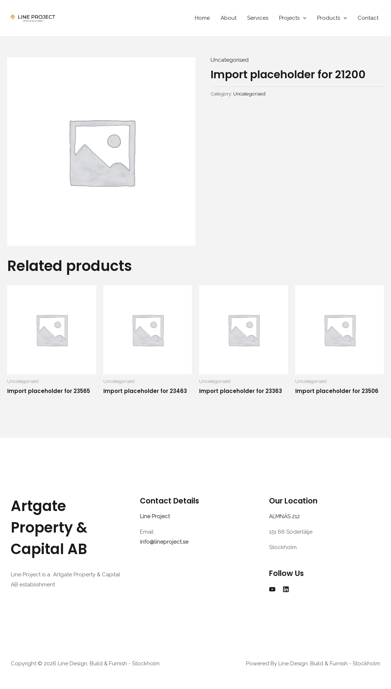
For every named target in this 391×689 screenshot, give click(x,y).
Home (202, 18)
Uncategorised (230, 60)
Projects (292, 18)
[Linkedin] (286, 589)
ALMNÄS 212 (286, 516)
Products (332, 18)
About (228, 18)
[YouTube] (272, 589)
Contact (368, 18)
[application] (303, 18)
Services (257, 18)
